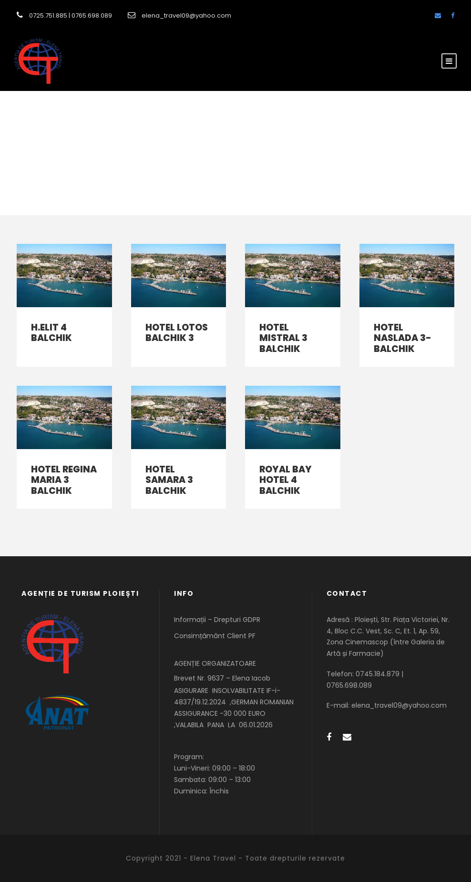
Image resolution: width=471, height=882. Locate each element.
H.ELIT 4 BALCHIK (51, 333)
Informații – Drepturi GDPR (217, 619)
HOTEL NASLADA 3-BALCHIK (402, 338)
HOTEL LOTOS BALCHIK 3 (176, 333)
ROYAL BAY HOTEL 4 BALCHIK (285, 480)
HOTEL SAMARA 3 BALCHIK (169, 480)
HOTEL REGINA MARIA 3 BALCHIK (64, 480)
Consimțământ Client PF (215, 636)
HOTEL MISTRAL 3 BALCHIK (283, 338)
